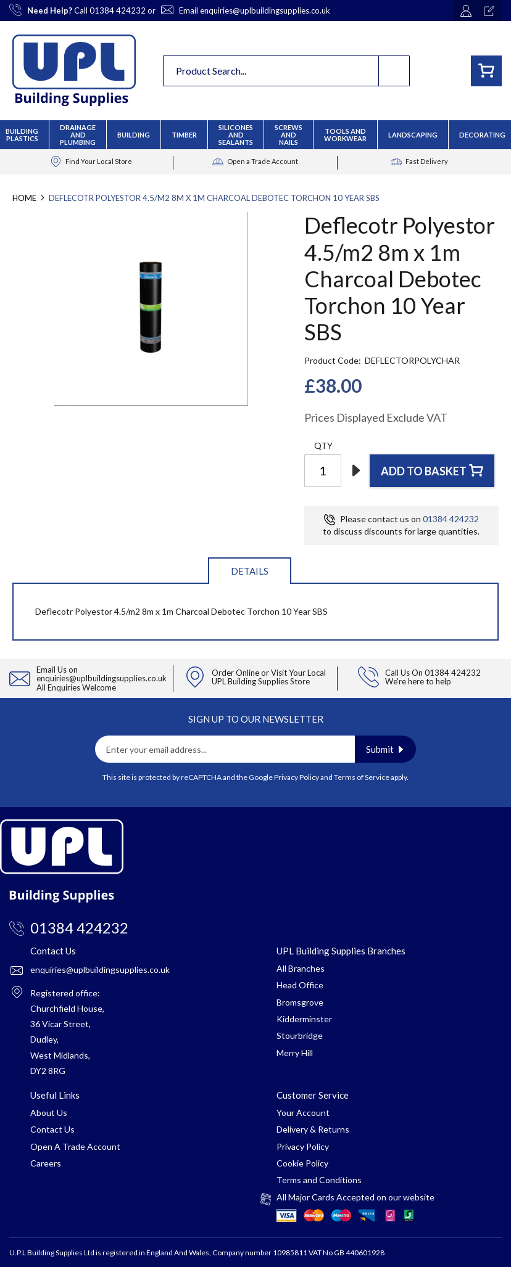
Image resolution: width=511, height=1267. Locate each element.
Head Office (299, 985)
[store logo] (74, 70)
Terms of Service (361, 777)
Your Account (303, 1112)
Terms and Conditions (319, 1180)
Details (249, 570)
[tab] (249, 570)
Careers (45, 1163)
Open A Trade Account (75, 1146)
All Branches (300, 968)
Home (24, 198)
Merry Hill (294, 1053)
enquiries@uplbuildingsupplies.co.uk (265, 10)
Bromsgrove (299, 1002)
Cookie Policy (302, 1163)
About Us (48, 1112)
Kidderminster (304, 1019)
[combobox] (286, 70)
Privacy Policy (296, 777)
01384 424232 (117, 10)
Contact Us (52, 1129)
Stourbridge (299, 1035)
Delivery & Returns (312, 1129)
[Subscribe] (385, 749)
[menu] (255, 134)
